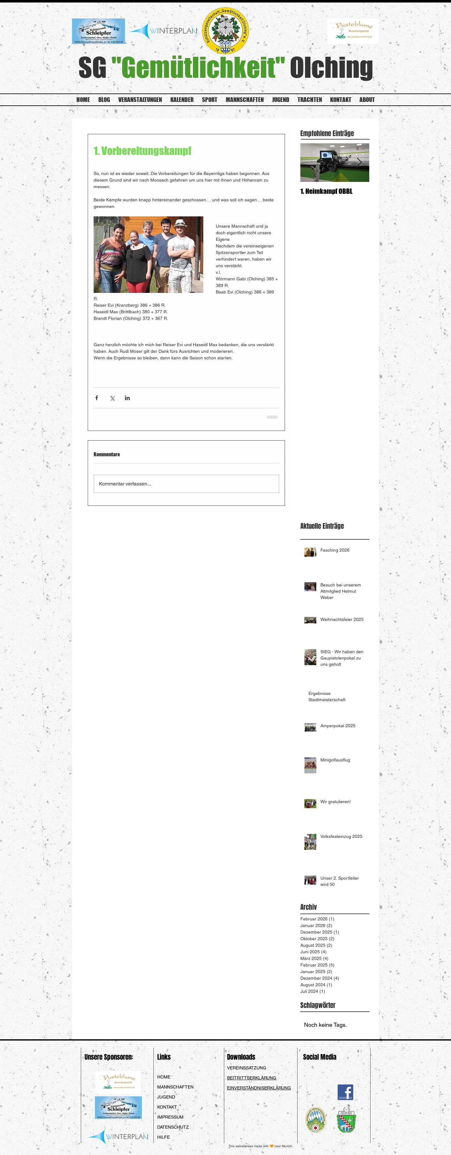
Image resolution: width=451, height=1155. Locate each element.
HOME (163, 1076)
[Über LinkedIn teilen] (127, 398)
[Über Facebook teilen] (97, 398)
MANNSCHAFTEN (175, 1086)
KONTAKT (167, 1107)
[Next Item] (359, 163)
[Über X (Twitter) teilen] (112, 398)
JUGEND (166, 1096)
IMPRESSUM (170, 1117)
